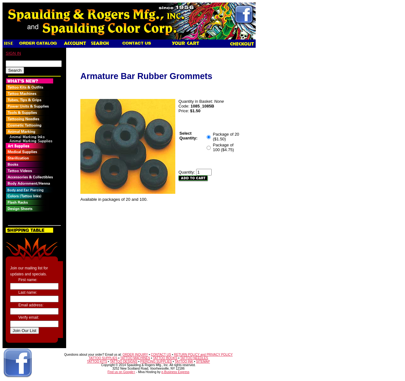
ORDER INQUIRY (135, 354)
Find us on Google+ (121, 372)
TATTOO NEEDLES (194, 358)
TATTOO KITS (97, 361)
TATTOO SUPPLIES (103, 358)
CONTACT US (161, 354)
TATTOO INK (184, 361)
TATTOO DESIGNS (123, 361)
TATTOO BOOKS (165, 358)
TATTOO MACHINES (135, 358)
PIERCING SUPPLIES (156, 361)
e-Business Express (175, 372)
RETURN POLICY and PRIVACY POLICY (203, 354)
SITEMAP (203, 361)
